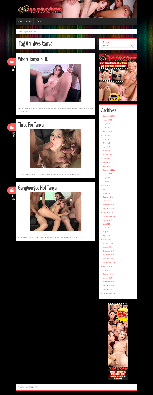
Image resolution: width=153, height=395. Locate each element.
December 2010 (108, 205)
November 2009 (108, 255)
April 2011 (106, 189)
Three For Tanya (31, 125)
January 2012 (108, 158)
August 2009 (107, 266)
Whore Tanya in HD (33, 59)
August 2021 (107, 120)
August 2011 (107, 174)
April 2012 (106, 147)
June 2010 (106, 228)
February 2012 (108, 155)
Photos (38, 21)
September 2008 (109, 293)
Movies (29, 21)
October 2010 (108, 212)
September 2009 (109, 262)
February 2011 (108, 197)
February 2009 (108, 274)
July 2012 (106, 135)
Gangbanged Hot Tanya (37, 188)
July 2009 (106, 270)
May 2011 (106, 185)
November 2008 (108, 286)
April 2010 (106, 235)
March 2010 (107, 239)
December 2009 (108, 251)
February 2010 (108, 243)
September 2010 (109, 216)
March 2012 (107, 151)
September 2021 (109, 116)
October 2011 (108, 166)
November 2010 (108, 209)
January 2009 (108, 278)
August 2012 (107, 131)
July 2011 (106, 178)
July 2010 (106, 224)
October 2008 (108, 289)
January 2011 (108, 201)
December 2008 (108, 282)
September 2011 (109, 170)
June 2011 (106, 182)
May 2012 (106, 143)
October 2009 (108, 259)
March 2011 (107, 193)
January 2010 (108, 247)
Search (106, 42)
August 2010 (107, 220)
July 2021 (106, 124)
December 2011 (108, 162)
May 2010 (106, 232)
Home (20, 21)
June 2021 (106, 128)
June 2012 (106, 139)
